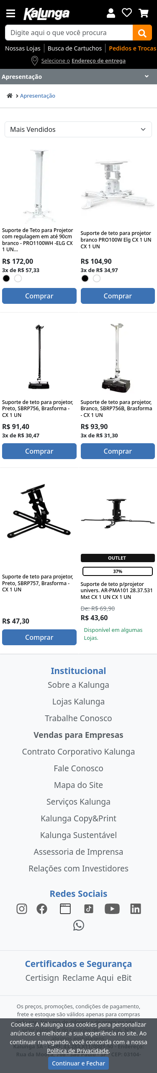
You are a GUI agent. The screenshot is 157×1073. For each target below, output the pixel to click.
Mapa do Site (78, 784)
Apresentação (37, 95)
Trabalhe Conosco (78, 718)
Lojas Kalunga (78, 701)
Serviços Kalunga (78, 801)
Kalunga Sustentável (78, 835)
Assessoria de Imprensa (78, 851)
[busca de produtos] (69, 32)
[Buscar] (142, 32)
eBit (124, 977)
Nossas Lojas (23, 48)
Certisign (42, 977)
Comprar (39, 295)
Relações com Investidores (78, 868)
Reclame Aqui (87, 977)
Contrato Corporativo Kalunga (78, 751)
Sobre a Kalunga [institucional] (78, 684)
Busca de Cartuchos (75, 48)
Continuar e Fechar (78, 1063)
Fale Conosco (78, 768)
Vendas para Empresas (78, 734)
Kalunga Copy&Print (78, 818)
